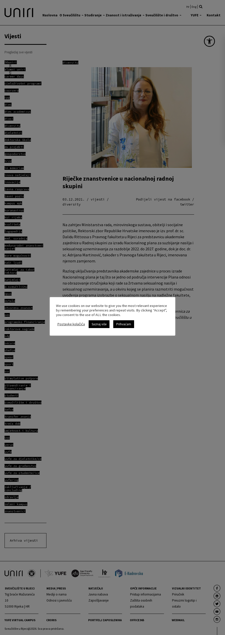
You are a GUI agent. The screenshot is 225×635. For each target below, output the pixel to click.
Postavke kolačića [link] (71, 324)
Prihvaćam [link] (123, 324)
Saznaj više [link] (99, 324)
